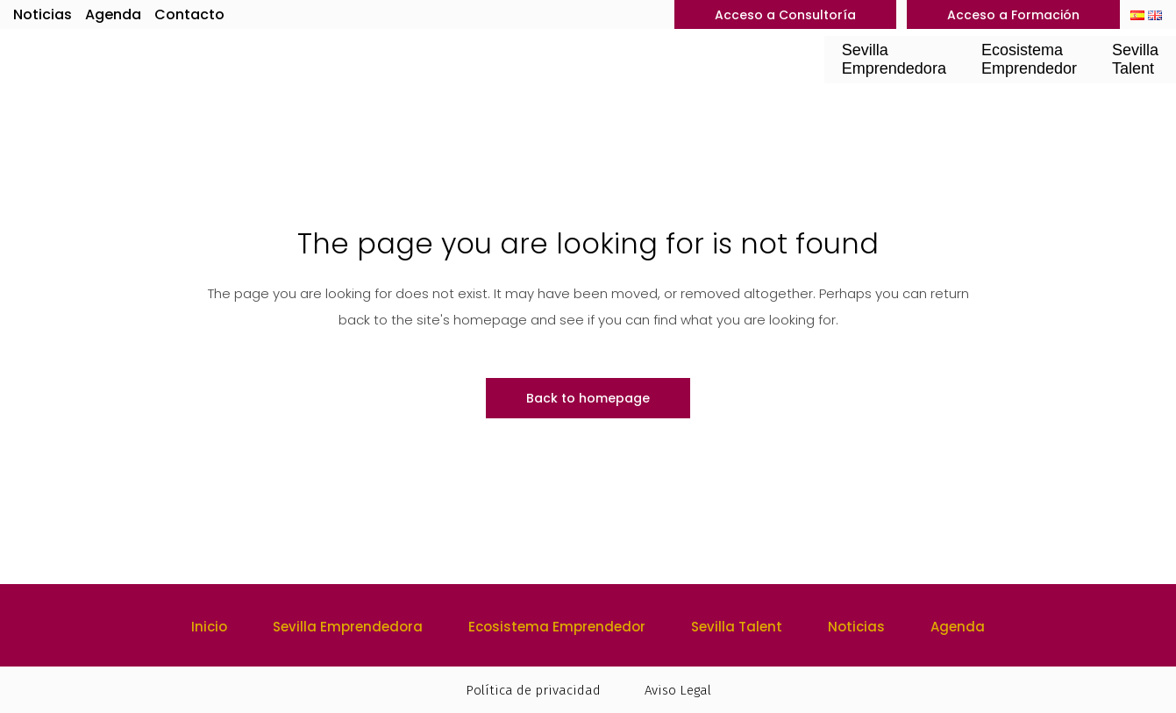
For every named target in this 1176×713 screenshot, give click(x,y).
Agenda (113, 14)
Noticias (42, 14)
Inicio (209, 626)
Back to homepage (588, 398)
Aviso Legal (678, 690)
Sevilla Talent (736, 626)
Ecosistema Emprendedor (556, 626)
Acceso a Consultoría (785, 15)
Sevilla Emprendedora (348, 626)
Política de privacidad (533, 690)
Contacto (189, 14)
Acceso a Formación (1013, 15)
